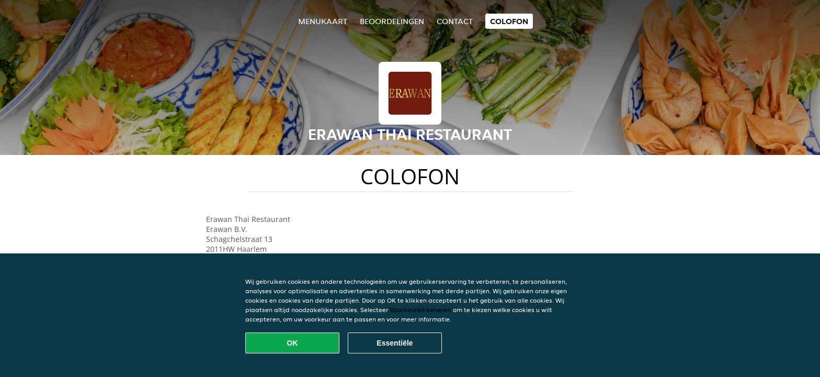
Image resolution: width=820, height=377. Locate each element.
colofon (509, 21)
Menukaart (322, 21)
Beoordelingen (392, 21)
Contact (455, 21)
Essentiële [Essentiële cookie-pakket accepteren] (395, 343)
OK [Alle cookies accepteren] (292, 343)
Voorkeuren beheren (420, 310)
